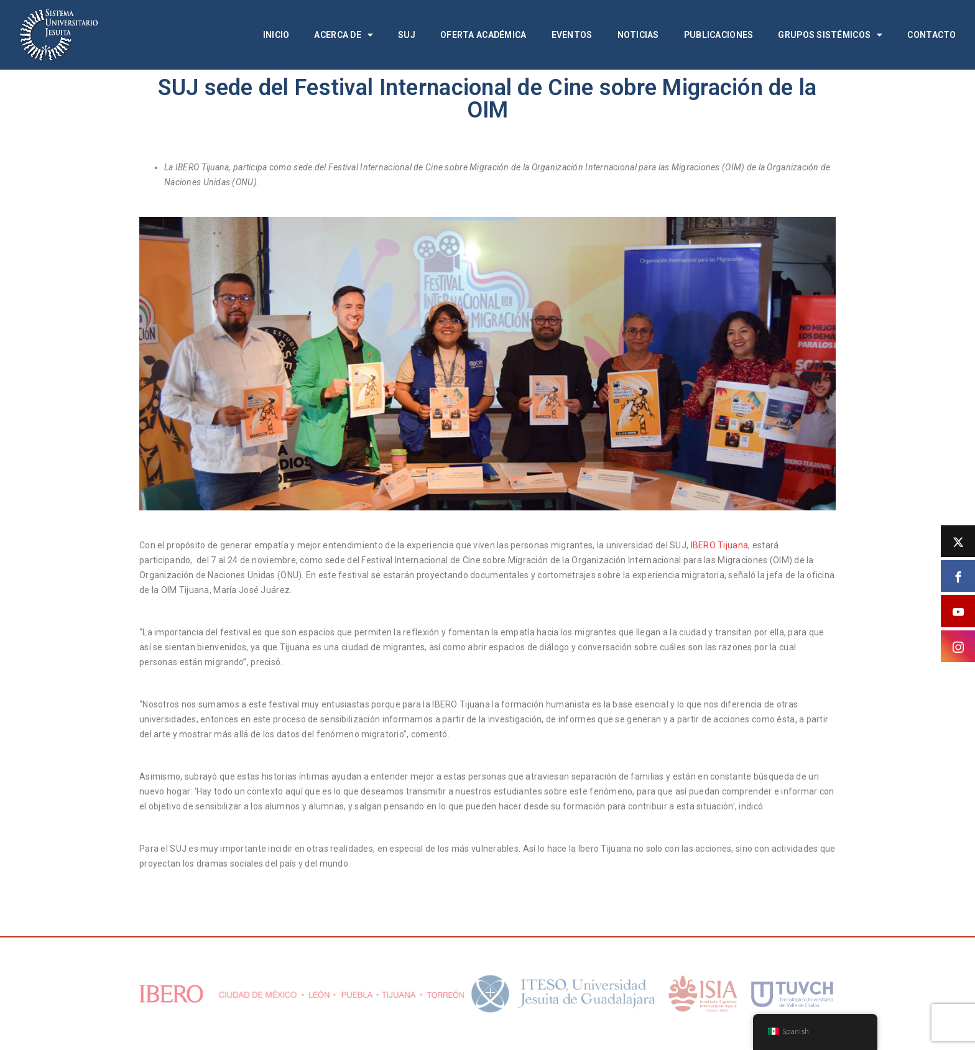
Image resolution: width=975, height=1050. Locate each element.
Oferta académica (483, 35)
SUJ (406, 35)
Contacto (931, 35)
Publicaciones (719, 35)
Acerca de (343, 34)
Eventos (572, 35)
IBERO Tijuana (720, 545)
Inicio (276, 35)
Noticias (638, 35)
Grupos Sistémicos (830, 34)
